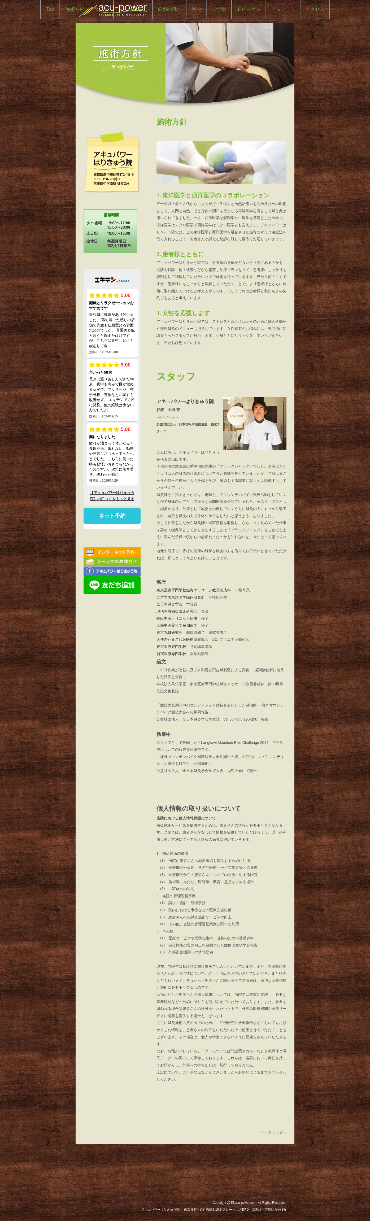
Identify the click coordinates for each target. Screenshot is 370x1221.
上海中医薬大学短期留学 (176, 666)
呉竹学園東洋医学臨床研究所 (180, 637)
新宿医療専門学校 (171, 694)
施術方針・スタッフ (135, 32)
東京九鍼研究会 (169, 672)
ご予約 (268, 32)
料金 (246, 32)
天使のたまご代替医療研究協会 (182, 680)
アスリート (187, 51)
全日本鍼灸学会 (169, 644)
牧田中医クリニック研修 (176, 658)
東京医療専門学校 (171, 686)
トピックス (153, 51)
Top (99, 32)
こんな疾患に (182, 32)
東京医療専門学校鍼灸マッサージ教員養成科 (193, 630)
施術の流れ (218, 32)
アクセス (219, 51)
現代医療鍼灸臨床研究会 (176, 651)
